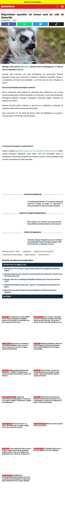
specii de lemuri (43, 255)
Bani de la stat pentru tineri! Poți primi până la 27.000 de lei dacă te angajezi (30, 291)
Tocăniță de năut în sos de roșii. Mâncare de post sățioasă (47, 449)
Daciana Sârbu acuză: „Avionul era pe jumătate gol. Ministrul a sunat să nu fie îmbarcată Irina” (33, 275)
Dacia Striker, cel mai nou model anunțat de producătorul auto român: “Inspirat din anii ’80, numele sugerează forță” (46, 373)
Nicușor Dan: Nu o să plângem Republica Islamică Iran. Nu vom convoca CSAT (32, 280)
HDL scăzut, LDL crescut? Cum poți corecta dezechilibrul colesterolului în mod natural (44, 223)
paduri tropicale (30, 255)
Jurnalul (7, 6)
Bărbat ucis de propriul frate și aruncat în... (48, 424)
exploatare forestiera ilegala (12, 255)
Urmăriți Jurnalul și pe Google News (17, 260)
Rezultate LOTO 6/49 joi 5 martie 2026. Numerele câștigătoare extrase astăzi (31, 270)
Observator (15, 11)
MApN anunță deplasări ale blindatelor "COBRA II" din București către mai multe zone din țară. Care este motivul (16, 373)
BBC (22, 69)
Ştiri (10, 11)
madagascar (27, 251)
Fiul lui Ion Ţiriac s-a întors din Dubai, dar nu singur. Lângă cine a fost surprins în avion (15, 425)
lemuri (26, 67)
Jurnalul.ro (4, 11)
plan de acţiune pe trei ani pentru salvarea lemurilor (37, 151)
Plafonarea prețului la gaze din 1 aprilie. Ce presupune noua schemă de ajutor (32, 286)
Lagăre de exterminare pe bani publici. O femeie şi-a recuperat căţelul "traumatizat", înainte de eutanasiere (16, 399)
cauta (57, 6)
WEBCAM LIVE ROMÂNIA (32, 2)
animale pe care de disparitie (43, 251)
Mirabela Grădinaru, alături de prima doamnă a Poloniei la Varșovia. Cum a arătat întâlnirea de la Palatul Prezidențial (48, 346)
